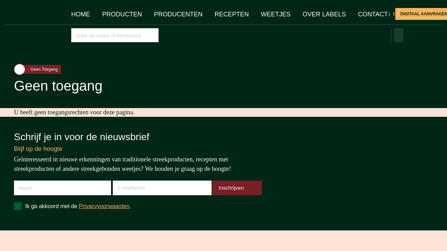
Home (80, 14)
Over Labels (324, 14)
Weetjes (276, 14)
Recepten (232, 14)
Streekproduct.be (36, 25)
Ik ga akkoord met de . (78, 206)
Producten (122, 14)
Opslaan (152, 35)
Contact (373, 14)
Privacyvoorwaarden (104, 206)
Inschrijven (231, 188)
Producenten (178, 14)
